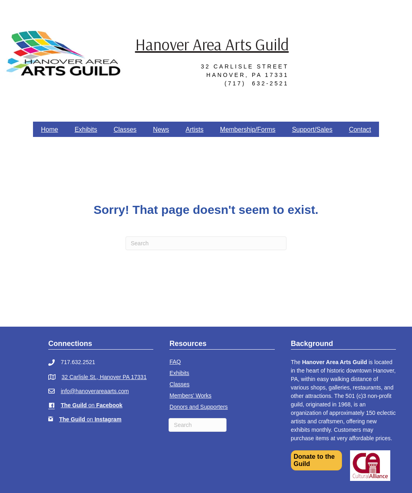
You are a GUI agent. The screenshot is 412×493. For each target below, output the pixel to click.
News (161, 129)
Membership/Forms (248, 129)
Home (49, 129)
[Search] (206, 243)
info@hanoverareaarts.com (95, 391)
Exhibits (85, 129)
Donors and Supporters (198, 407)
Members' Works (190, 395)
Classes (124, 129)
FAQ (175, 361)
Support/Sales (312, 129)
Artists (194, 129)
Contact (360, 129)
